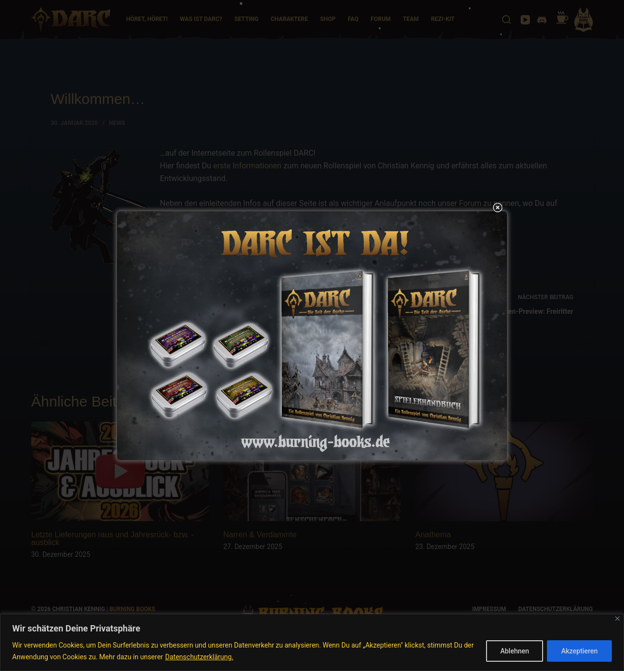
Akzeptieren (579, 651)
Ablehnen (514, 651)
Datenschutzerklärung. (199, 657)
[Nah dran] (617, 618)
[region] (312, 642)
